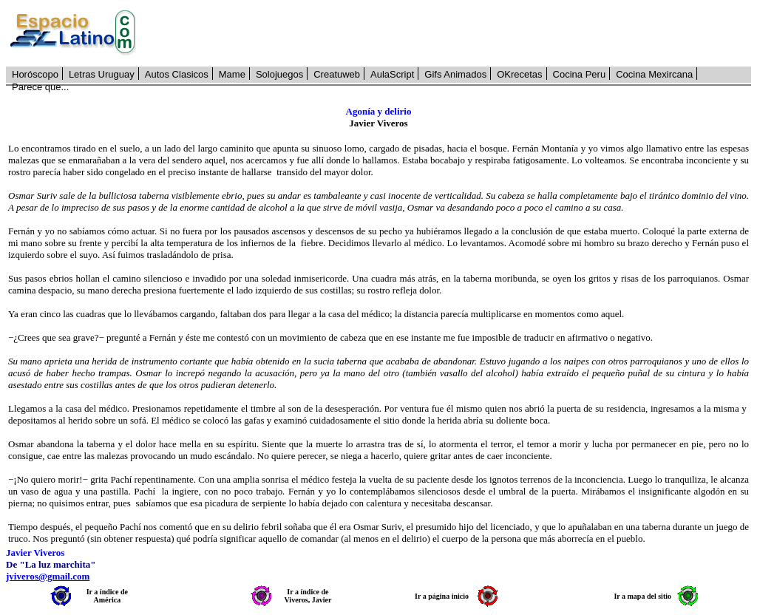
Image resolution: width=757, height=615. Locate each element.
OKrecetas (519, 74)
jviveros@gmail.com (47, 576)
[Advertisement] (451, 33)
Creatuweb (336, 74)
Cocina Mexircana (654, 74)
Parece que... (40, 86)
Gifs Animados (455, 74)
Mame (232, 74)
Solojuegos (279, 74)
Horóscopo (35, 74)
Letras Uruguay (102, 74)
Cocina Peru (579, 74)
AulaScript (392, 74)
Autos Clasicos (176, 74)
